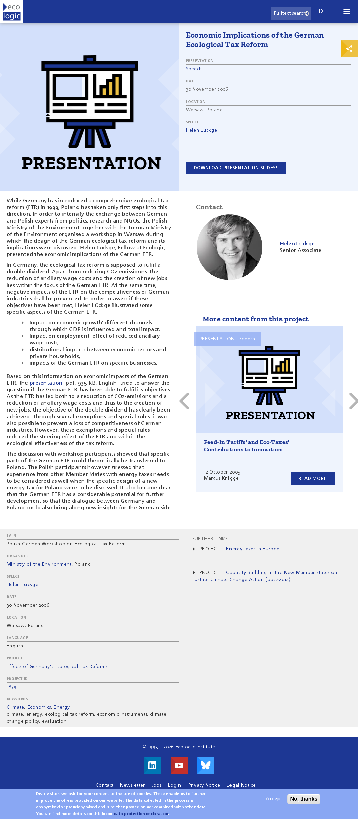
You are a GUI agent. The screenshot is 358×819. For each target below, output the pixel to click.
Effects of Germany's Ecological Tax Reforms (57, 666)
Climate (15, 707)
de (322, 11)
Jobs (156, 785)
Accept (274, 800)
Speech (194, 69)
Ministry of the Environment (39, 564)
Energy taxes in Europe (252, 549)
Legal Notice (241, 785)
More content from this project (256, 318)
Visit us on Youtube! (179, 765)
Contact (104, 785)
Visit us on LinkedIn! (152, 765)
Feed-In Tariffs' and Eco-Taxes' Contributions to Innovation (247, 445)
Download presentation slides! (236, 168)
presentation (46, 383)
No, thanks (304, 800)
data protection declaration (141, 816)
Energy (62, 707)
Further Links (210, 539)
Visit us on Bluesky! (205, 765)
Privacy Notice (204, 785)
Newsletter (132, 785)
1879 (11, 687)
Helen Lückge (201, 130)
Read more (312, 478)
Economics (39, 707)
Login (175, 785)
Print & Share (349, 48)
